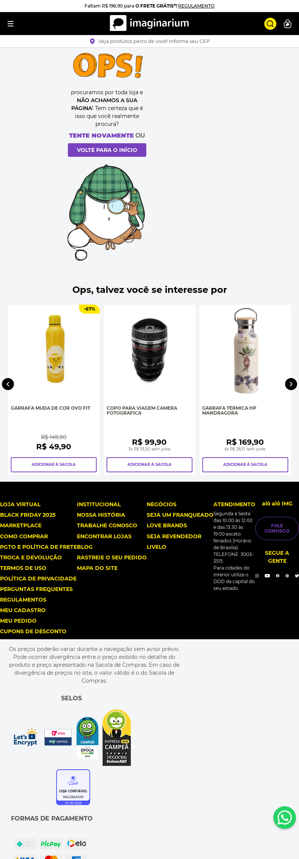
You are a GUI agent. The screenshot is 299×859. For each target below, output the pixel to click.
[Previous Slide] (8, 467)
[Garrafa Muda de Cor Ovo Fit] (77, 473)
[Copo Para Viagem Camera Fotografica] (221, 473)
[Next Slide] (291, 467)
